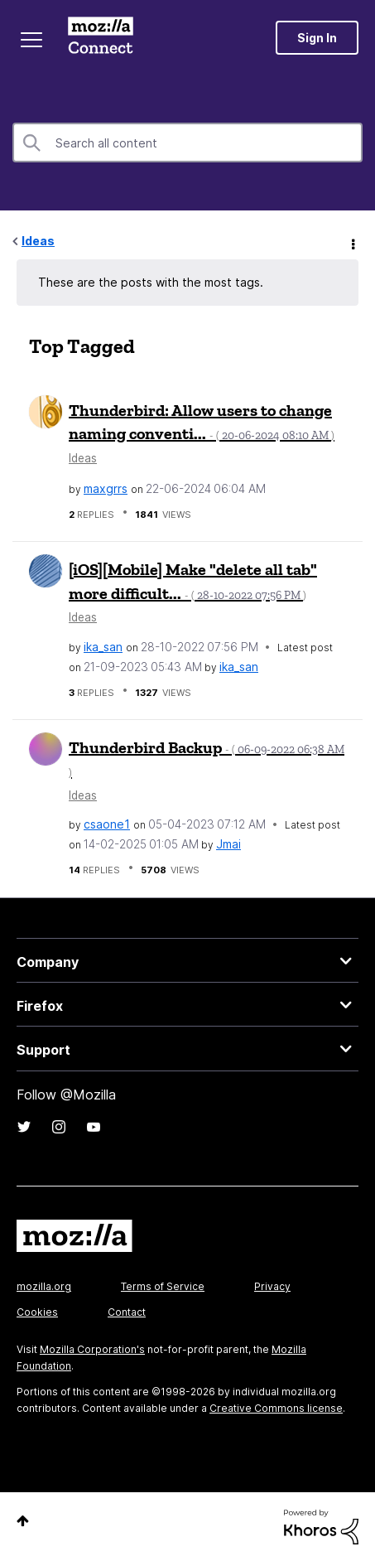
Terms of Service (162, 1286)
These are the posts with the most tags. (150, 282)
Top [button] (23, 1521)
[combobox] (187, 142)
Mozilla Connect (100, 37)
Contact (127, 1312)
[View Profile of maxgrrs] (105, 488)
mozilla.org (44, 1286)
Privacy (272, 1286)
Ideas (38, 241)
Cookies (37, 1312)
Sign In (317, 38)
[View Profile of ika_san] (103, 647)
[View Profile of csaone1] (107, 824)
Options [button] (352, 242)
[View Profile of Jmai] (228, 844)
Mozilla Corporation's (92, 1349)
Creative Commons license (276, 1408)
